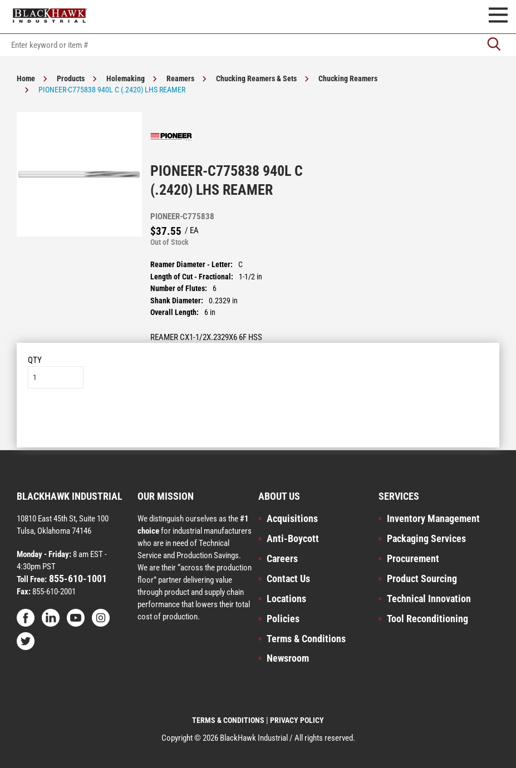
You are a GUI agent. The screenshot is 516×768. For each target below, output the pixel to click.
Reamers (180, 78)
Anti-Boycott (293, 538)
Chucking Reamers (347, 78)
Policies (283, 618)
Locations (286, 598)
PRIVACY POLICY (297, 720)
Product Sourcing (422, 578)
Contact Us (288, 578)
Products (71, 78)
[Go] (493, 45)
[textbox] (258, 45)
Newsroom (288, 658)
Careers (282, 558)
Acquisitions (292, 518)
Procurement (413, 558)
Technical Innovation (429, 598)
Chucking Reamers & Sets (256, 78)
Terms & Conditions (306, 638)
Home (26, 78)
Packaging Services (426, 538)
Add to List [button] (258, 422)
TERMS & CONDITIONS (228, 720)
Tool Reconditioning (427, 618)
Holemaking (125, 78)
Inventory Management (433, 518)
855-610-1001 (77, 578)
